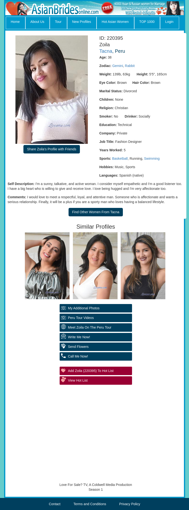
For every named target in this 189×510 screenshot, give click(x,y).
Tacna (105, 51)
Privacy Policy (129, 504)
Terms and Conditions (89, 504)
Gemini (117, 66)
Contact (54, 504)
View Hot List (78, 380)
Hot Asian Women (115, 22)
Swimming (152, 158)
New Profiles (81, 22)
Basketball (120, 158)
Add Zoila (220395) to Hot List (91, 371)
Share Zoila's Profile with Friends (51, 149)
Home (15, 22)
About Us (37, 22)
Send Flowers (78, 347)
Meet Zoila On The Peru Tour (90, 327)
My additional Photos (84, 308)
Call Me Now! (78, 356)
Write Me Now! (79, 337)
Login (169, 22)
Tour (58, 22)
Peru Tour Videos (81, 318)
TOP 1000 (146, 22)
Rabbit (129, 66)
